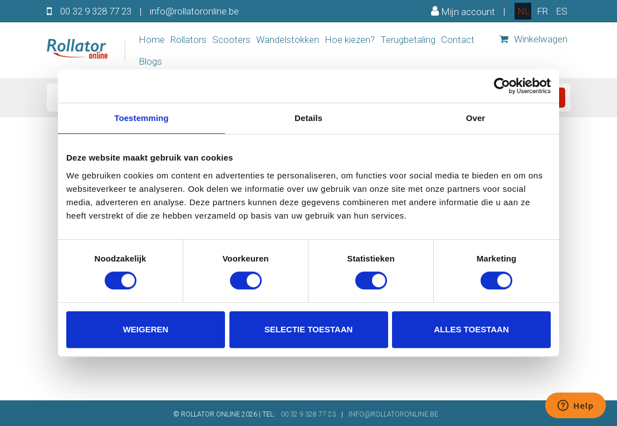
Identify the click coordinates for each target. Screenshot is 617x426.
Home (152, 39)
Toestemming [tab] (141, 118)
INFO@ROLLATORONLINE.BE (393, 414)
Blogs (150, 61)
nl (523, 11)
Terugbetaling (407, 39)
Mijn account (463, 11)
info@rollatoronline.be (194, 11)
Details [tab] (308, 118)
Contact (457, 39)
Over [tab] (476, 118)
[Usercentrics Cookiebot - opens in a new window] (502, 86)
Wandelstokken (287, 39)
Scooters (231, 39)
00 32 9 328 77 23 (95, 11)
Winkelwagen (533, 39)
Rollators (188, 39)
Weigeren (146, 329)
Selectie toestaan (309, 329)
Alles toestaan (471, 329)
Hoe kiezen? (350, 39)
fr (542, 11)
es (561, 11)
